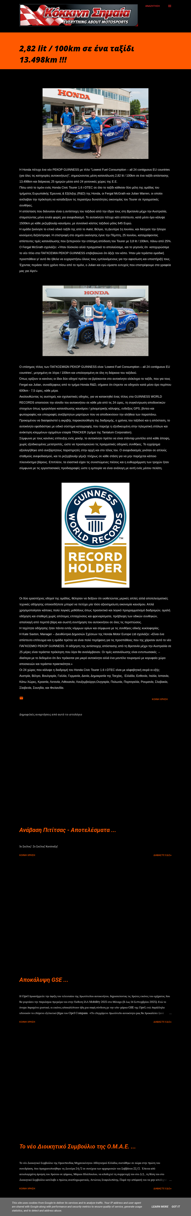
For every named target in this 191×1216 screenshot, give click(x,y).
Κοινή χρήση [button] (160, 699)
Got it (176, 1206)
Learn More (160, 1206)
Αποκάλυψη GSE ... (43, 979)
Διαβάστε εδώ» (162, 855)
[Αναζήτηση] (152, 6)
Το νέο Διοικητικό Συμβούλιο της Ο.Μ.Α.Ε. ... (77, 1146)
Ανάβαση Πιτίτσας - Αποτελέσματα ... (67, 830)
